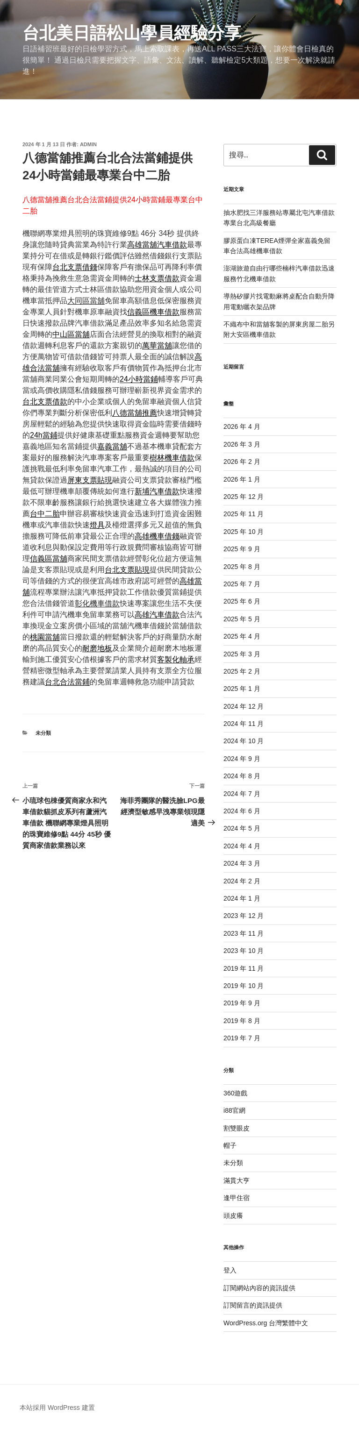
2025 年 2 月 (241, 671)
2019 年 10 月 (243, 985)
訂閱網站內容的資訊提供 (259, 1288)
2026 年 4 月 (241, 426)
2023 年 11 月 (243, 933)
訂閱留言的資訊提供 (252, 1305)
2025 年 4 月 (241, 636)
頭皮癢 (233, 1215)
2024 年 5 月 (241, 828)
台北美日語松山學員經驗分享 (131, 33)
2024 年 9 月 (241, 758)
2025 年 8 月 (241, 566)
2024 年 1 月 (241, 898)
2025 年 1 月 (241, 688)
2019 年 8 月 (241, 1020)
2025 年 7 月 (241, 584)
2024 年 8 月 (241, 776)
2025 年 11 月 (243, 514)
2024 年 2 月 (241, 881)
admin (88, 144)
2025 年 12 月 (243, 496)
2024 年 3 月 (241, 863)
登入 (230, 1270)
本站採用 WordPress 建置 (57, 1407)
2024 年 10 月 (243, 741)
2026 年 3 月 (241, 444)
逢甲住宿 (236, 1197)
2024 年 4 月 (241, 846)
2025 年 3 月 (241, 654)
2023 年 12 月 (243, 915)
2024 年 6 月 (241, 811)
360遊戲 (235, 1093)
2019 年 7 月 (241, 1038)
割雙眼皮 (236, 1128)
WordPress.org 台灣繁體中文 (265, 1323)
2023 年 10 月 (243, 950)
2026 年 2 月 (241, 461)
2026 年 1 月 (241, 479)
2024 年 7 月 (241, 793)
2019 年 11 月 (243, 968)
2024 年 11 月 (243, 723)
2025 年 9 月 (241, 549)
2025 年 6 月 (241, 601)
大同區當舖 (86, 301)
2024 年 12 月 (243, 706)
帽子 (230, 1145)
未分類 (43, 733)
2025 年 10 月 (243, 531)
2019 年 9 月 (241, 1003)
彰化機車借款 (97, 603)
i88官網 (234, 1110)
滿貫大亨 (236, 1180)
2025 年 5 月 (241, 619)
